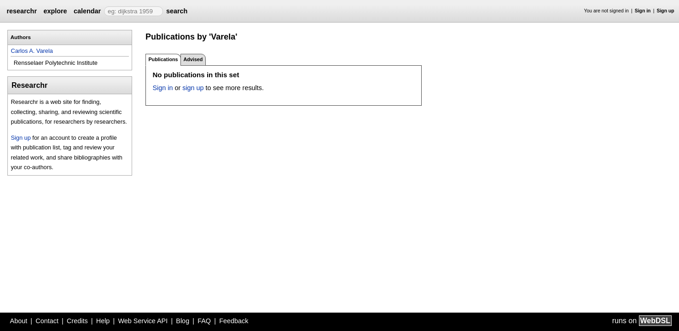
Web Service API (143, 321)
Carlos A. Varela (32, 50)
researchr (21, 11)
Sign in (643, 10)
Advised (193, 59)
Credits (77, 321)
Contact (46, 321)
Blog (182, 321)
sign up (192, 87)
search (176, 11)
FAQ (204, 321)
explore (55, 11)
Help (103, 321)
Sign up (665, 10)
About (19, 321)
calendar (87, 11)
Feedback (233, 321)
